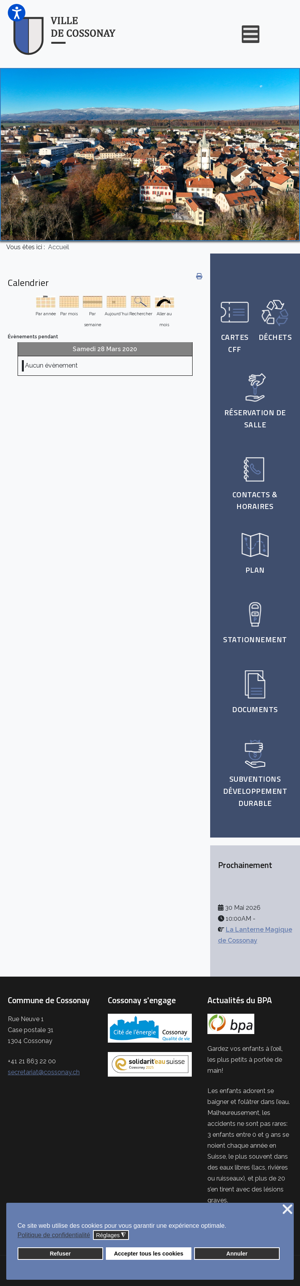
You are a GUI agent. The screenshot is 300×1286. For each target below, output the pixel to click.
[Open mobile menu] (250, 34)
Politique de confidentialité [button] (54, 1235)
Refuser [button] (60, 1253)
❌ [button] (287, 1209)
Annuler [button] (236, 1253)
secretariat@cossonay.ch (44, 1072)
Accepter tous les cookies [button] (149, 1253)
